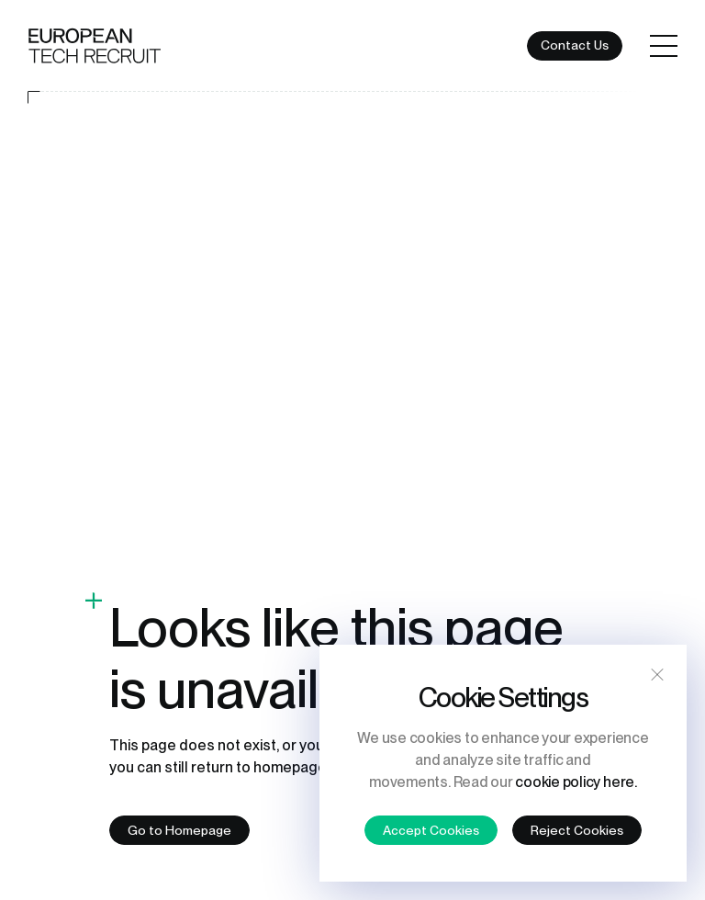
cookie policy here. (575, 782)
